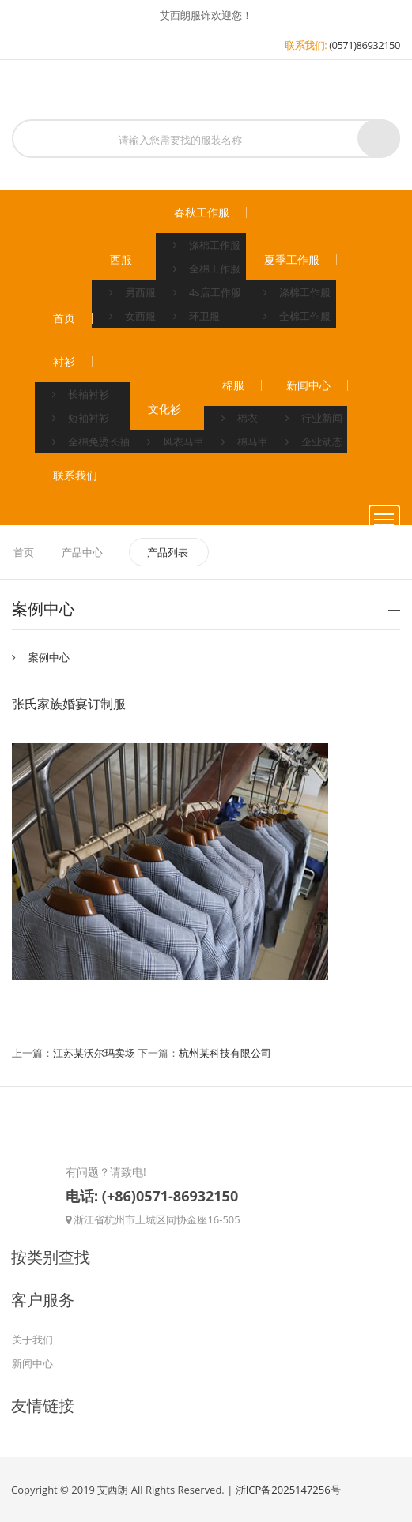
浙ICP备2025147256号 (288, 1490)
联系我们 (75, 475)
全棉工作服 (206, 268)
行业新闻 (313, 418)
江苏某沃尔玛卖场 (94, 1053)
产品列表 (168, 552)
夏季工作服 (291, 259)
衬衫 (64, 361)
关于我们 (32, 1339)
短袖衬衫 (80, 418)
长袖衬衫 (80, 394)
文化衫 (164, 409)
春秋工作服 (201, 212)
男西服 (132, 292)
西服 (121, 259)
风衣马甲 (175, 441)
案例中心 (49, 657)
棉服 (233, 385)
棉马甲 (244, 441)
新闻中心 (308, 385)
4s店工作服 (207, 292)
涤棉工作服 (206, 245)
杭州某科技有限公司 (225, 1053)
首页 (64, 318)
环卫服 (196, 316)
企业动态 (313, 441)
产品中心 (82, 552)
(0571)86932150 (364, 45)
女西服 (132, 316)
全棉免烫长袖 (91, 441)
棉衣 (239, 418)
